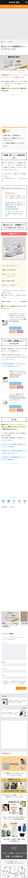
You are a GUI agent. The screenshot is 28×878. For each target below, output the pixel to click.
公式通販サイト (13, 285)
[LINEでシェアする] (19, 502)
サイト (3, 675)
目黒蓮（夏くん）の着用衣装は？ (12, 135)
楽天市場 (20, 331)
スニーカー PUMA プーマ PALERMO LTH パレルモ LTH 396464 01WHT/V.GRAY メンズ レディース (17, 397)
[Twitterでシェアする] (3, 502)
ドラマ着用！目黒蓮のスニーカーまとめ (14, 143)
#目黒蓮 (8, 206)
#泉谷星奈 (13, 206)
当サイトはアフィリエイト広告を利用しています (14, 6)
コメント (5, 643)
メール (4, 668)
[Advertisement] (14, 25)
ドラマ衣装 (11, 507)
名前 (4, 662)
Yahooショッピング (16, 328)
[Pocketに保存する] (24, 502)
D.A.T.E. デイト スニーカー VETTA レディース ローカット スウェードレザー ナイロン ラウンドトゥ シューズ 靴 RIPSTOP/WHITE (17, 317)
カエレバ (15, 323)
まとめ (5, 146)
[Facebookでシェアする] (8, 502)
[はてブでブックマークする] (14, 502)
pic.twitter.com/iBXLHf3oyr (12, 208)
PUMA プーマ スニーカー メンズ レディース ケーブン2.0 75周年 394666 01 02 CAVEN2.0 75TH (17, 374)
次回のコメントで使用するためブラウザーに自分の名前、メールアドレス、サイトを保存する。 (15, 683)
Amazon (13, 331)
